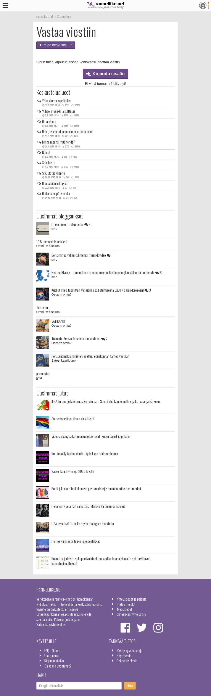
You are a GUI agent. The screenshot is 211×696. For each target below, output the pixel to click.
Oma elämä (49, 121)
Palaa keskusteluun (55, 45)
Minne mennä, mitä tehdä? (58, 142)
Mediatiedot (124, 609)
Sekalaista (48, 162)
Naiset (46, 152)
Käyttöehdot (124, 655)
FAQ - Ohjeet (52, 650)
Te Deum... (43, 307)
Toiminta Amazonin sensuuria (80, 338)
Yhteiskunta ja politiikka (56, 100)
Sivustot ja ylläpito (53, 173)
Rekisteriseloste (127, 660)
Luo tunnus (51, 655)
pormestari (43, 373)
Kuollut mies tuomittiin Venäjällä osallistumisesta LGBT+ (101, 290)
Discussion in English (55, 183)
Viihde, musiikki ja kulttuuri (58, 111)
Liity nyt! (119, 83)
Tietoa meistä (126, 604)
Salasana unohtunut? (57, 666)
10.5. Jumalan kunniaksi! (51, 241)
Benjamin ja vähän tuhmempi (82, 255)
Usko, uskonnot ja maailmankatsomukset (67, 131)
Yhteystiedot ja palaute (132, 599)
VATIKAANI (58, 321)
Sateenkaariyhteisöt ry (131, 614)
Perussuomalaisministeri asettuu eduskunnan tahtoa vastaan (90, 356)
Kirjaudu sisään (105, 73)
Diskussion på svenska (56, 193)
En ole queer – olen (71, 224)
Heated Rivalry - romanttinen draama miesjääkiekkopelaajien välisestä (107, 272)
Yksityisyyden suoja (129, 650)
